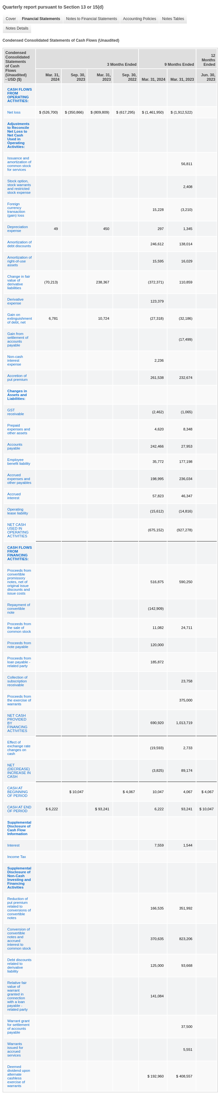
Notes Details (15, 28)
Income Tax (16, 857)
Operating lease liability (17, 511)
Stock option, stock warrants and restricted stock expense (19, 186)
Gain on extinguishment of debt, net (19, 318)
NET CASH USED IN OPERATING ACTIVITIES (18, 530)
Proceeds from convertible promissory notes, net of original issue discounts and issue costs (19, 581)
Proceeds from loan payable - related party (19, 662)
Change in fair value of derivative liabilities (18, 282)
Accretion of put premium (17, 377)
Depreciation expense (17, 229)
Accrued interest (14, 496)
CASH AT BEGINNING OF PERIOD (17, 792)
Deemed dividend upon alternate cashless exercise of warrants (18, 1076)
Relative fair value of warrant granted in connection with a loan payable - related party (17, 996)
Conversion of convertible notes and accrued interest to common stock (19, 938)
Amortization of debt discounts (19, 244)
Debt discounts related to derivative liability (19, 965)
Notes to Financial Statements (90, 19)
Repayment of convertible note (18, 608)
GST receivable (15, 412)
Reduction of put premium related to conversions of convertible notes (19, 908)
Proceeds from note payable (19, 645)
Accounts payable (14, 446)
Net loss (14, 112)
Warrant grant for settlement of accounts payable (18, 1026)
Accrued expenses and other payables (19, 479)
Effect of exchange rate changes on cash (19, 748)
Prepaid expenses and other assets (18, 429)
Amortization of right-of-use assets (19, 261)
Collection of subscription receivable (17, 681)
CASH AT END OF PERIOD (19, 809)
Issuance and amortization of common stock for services (19, 163)
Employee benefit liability (18, 461)
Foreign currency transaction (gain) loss (16, 209)
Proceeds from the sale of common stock (19, 627)
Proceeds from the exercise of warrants (19, 700)
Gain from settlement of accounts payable (17, 339)
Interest (13, 845)
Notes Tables (171, 19)
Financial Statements (39, 19)
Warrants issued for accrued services (15, 1049)
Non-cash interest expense (15, 360)
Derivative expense (15, 301)
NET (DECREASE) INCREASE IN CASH (19, 770)
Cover (9, 19)
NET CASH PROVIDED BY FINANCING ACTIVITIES (17, 723)
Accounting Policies (138, 19)
